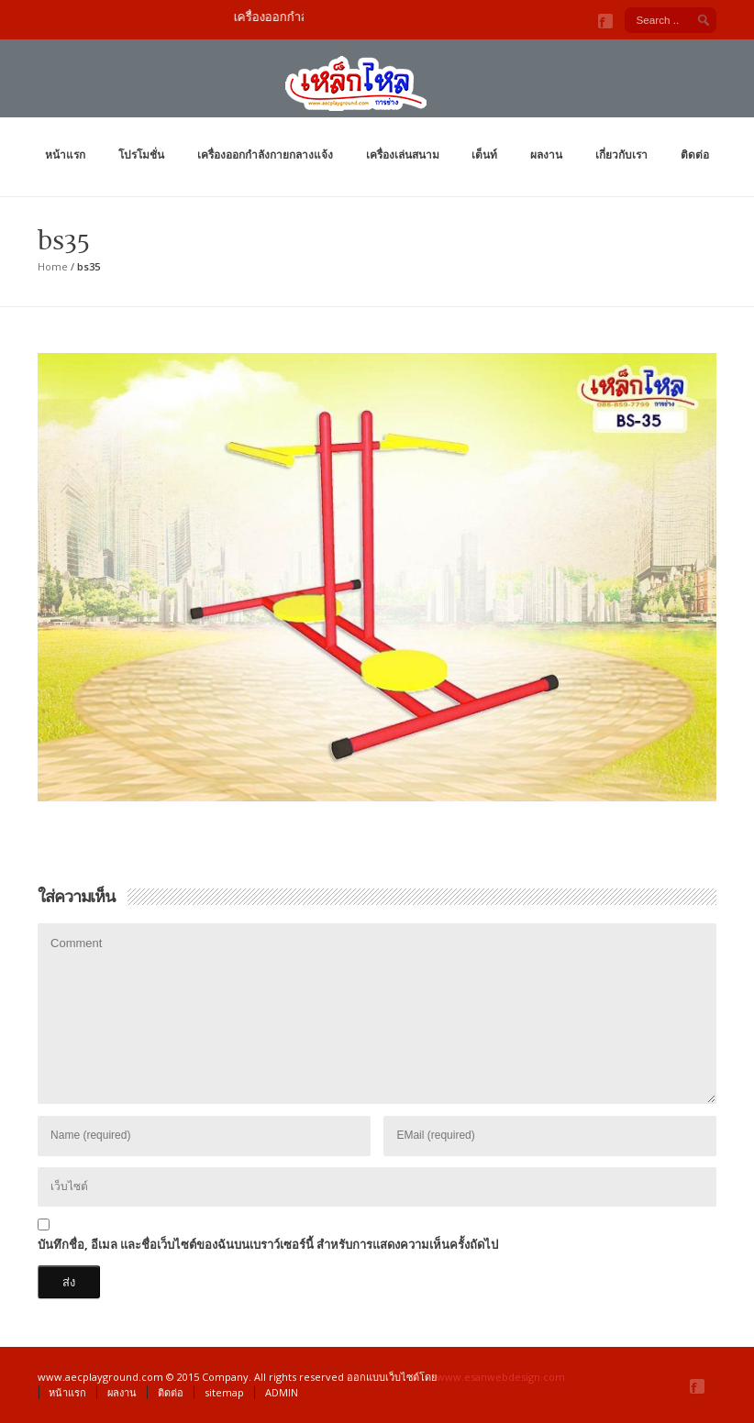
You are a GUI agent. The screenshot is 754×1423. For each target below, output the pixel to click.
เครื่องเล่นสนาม (402, 154)
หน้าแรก (65, 154)
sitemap (224, 1392)
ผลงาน (546, 154)
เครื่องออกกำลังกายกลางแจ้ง (265, 154)
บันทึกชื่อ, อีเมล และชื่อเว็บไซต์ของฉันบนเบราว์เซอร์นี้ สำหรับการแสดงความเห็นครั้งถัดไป (268, 1244)
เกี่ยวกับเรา (621, 154)
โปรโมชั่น (141, 154)
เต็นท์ (484, 154)
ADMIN (281, 1392)
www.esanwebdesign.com (501, 1377)
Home (53, 266)
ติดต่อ (695, 154)
